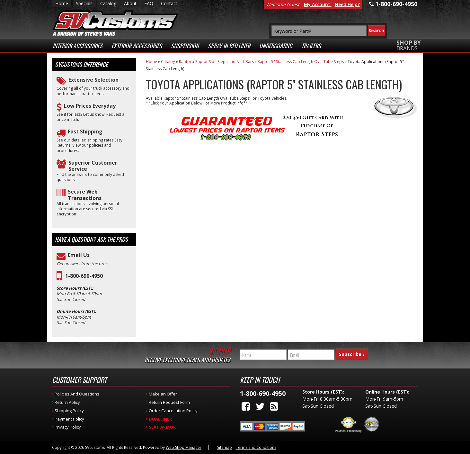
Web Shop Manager (183, 447)
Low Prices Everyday (90, 106)
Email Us (79, 255)
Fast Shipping (85, 132)
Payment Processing (348, 430)
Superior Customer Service (92, 166)
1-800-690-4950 (84, 276)
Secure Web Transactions (85, 195)
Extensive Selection (93, 80)
